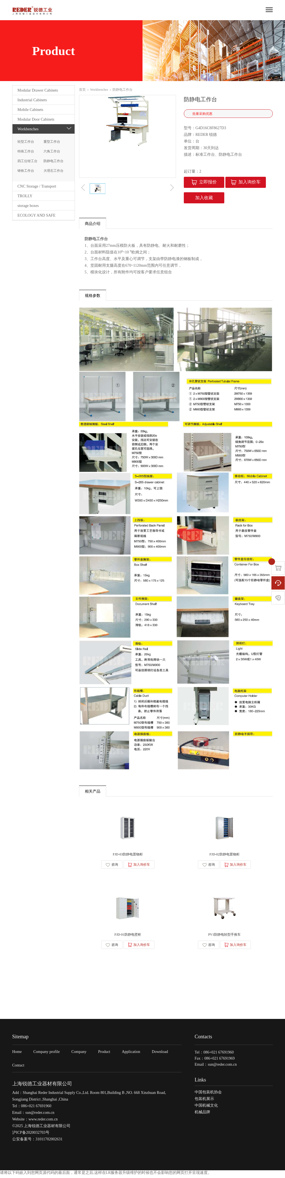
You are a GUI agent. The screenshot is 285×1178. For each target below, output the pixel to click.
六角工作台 (52, 151)
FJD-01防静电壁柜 (127, 937)
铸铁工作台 (25, 171)
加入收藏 (204, 197)
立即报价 (204, 182)
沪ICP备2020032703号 (30, 1135)
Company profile (46, 1054)
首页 (83, 90)
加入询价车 (246, 182)
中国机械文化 (206, 1108)
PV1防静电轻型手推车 (224, 937)
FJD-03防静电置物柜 (127, 855)
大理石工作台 (53, 171)
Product (104, 1054)
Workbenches (100, 90)
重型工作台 (52, 142)
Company (78, 1054)
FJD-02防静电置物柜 (224, 855)
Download (160, 1054)
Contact (18, 1068)
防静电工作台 (53, 161)
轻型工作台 (25, 142)
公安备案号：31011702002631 (37, 1142)
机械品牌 (202, 1114)
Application (131, 1054)
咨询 (111, 865)
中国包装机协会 (208, 1095)
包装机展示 (204, 1101)
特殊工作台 (25, 151)
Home (17, 1054)
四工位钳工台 (27, 161)
